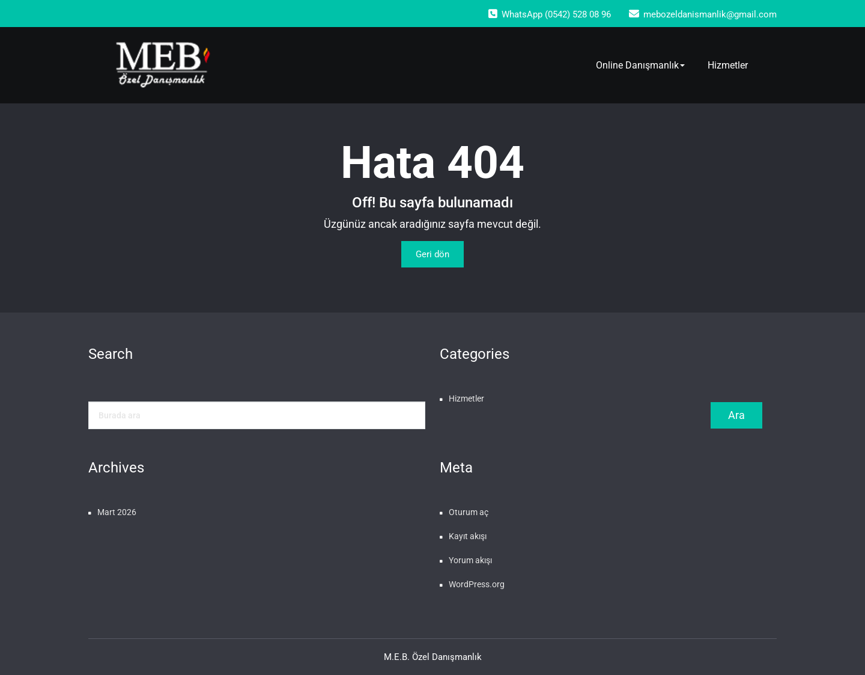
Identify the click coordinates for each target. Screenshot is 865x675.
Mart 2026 (116, 512)
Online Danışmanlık (640, 65)
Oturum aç (468, 512)
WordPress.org (477, 584)
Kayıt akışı (468, 536)
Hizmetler (728, 65)
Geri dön (432, 254)
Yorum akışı (470, 560)
